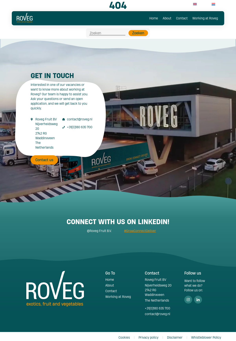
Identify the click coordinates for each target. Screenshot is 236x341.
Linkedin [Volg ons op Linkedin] (198, 297)
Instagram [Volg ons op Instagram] (188, 297)
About (167, 18)
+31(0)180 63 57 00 (170, 4)
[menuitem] (195, 4)
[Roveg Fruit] (25, 21)
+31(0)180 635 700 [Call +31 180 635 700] (79, 125)
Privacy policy (148, 335)
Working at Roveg (205, 18)
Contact (182, 18)
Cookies (124, 335)
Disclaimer (175, 335)
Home (153, 18)
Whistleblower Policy (206, 335)
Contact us (44, 157)
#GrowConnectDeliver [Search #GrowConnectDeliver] (140, 228)
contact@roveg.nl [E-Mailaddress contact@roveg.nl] (79, 117)
